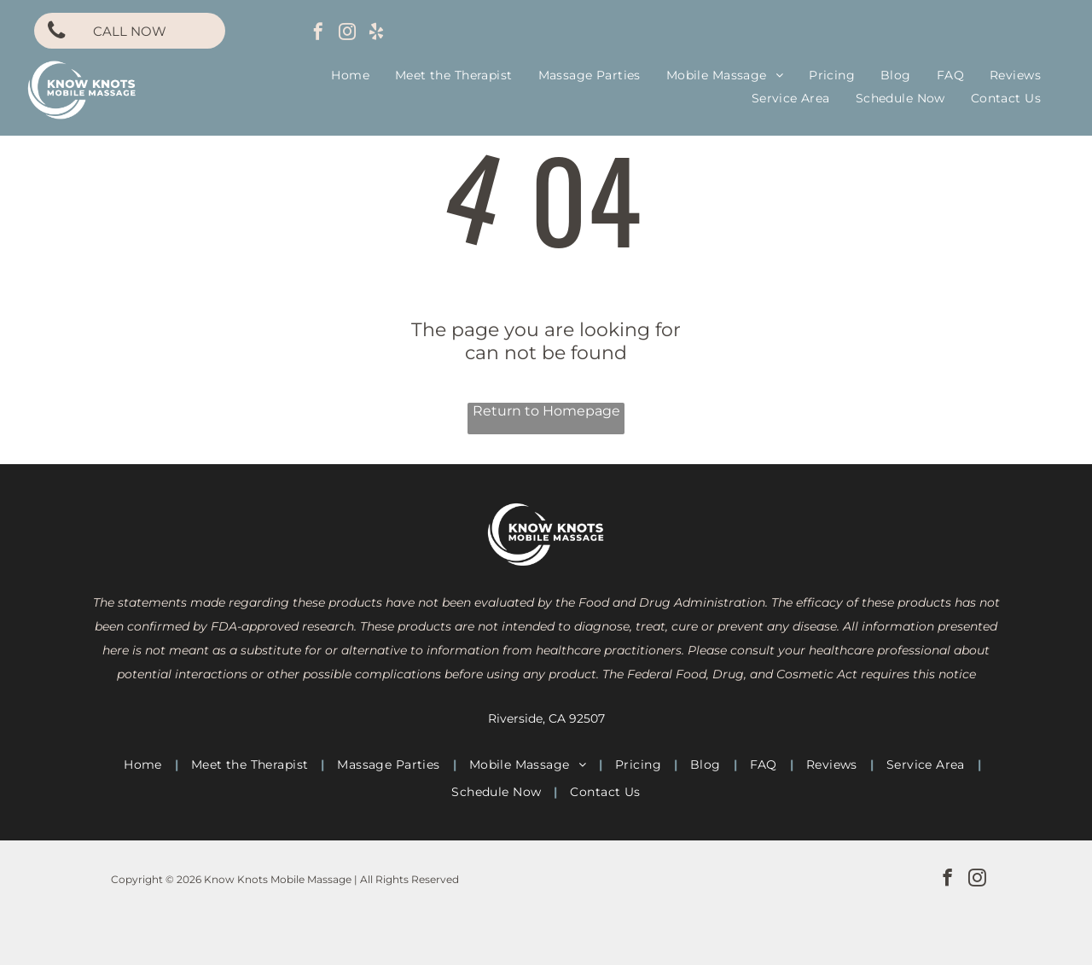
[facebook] (318, 34)
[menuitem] (350, 75)
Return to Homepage (546, 411)
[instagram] (347, 34)
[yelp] (376, 34)
